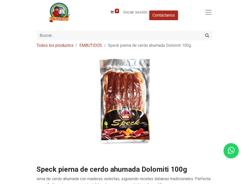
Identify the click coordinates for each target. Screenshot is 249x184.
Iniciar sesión (135, 12)
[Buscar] (207, 35)
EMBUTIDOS (90, 45)
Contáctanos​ (164, 15)
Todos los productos (54, 45)
